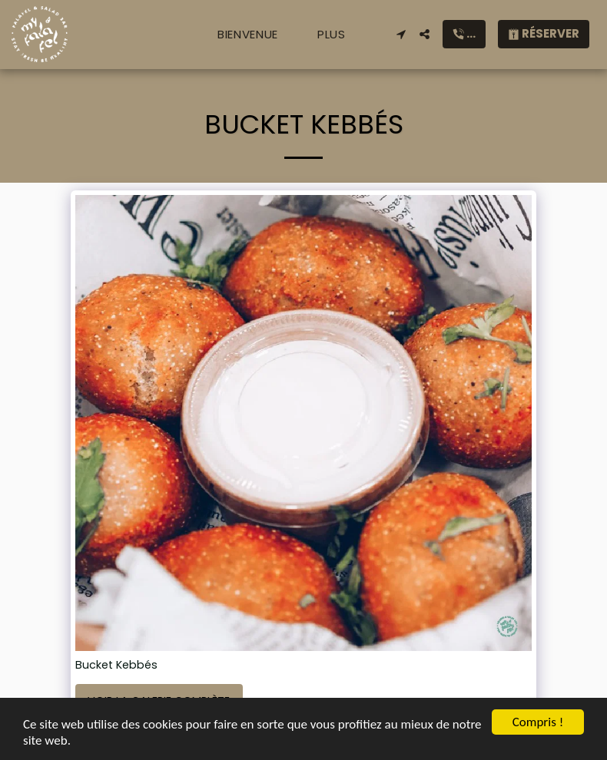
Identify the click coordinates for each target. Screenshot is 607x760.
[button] (401, 34)
